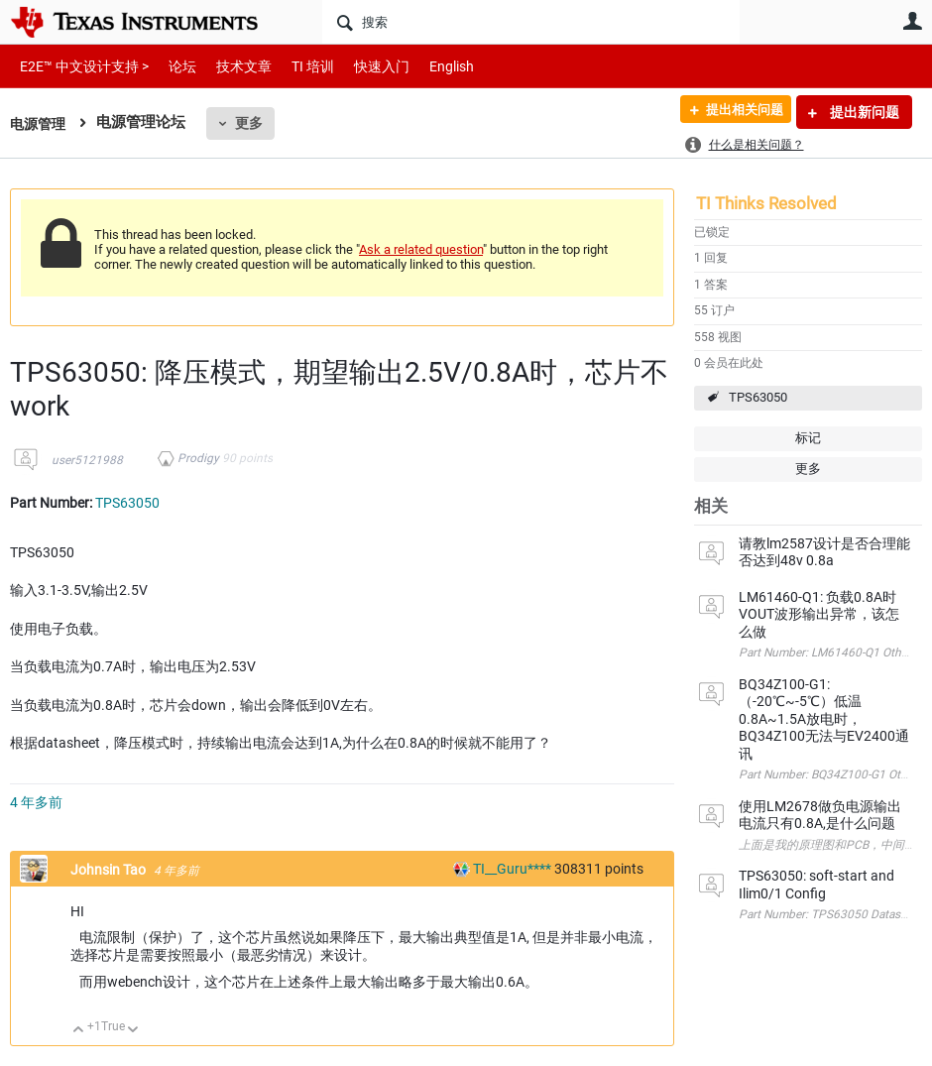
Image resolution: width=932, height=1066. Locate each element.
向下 (133, 1030)
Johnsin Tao (109, 870)
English (428, 66)
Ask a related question (421, 249)
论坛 (171, 66)
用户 (912, 21)
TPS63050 (758, 397)
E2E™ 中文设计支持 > (79, 66)
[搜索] (531, 22)
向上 (78, 1030)
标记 (808, 437)
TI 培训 (296, 66)
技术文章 (230, 66)
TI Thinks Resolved (766, 203)
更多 (253, 123)
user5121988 (87, 460)
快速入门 (362, 66)
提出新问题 (863, 112)
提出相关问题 (736, 112)
